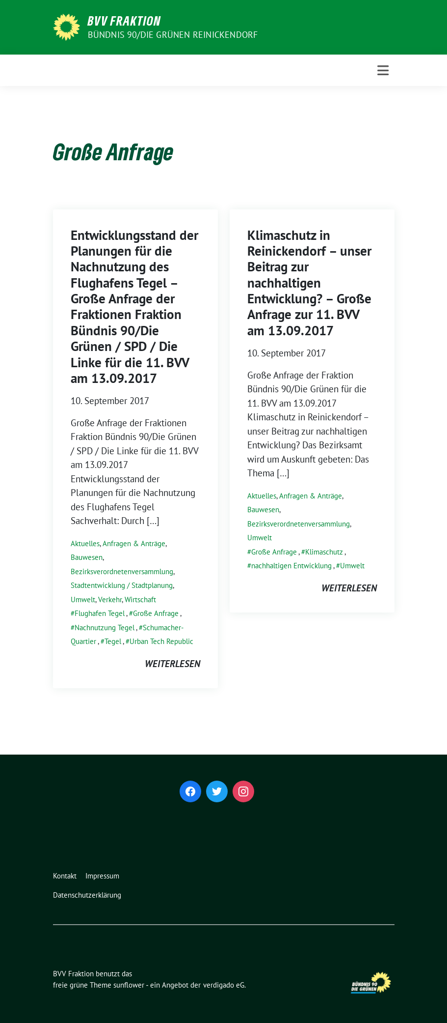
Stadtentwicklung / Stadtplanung (122, 585)
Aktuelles (85, 543)
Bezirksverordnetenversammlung (122, 571)
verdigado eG (223, 985)
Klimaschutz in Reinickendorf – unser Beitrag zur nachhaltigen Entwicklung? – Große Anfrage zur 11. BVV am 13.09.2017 (309, 283)
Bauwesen (87, 557)
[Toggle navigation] (382, 70)
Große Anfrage (156, 613)
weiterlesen (172, 664)
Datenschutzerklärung (87, 895)
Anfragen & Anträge (134, 543)
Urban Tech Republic (161, 641)
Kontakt (65, 875)
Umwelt (83, 599)
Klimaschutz (324, 551)
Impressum (102, 875)
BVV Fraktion (124, 20)
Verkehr (110, 599)
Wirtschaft (140, 599)
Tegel (113, 641)
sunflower (128, 985)
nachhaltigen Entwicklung (291, 565)
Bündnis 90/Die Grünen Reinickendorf (173, 34)
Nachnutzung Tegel (104, 627)
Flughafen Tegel (100, 613)
